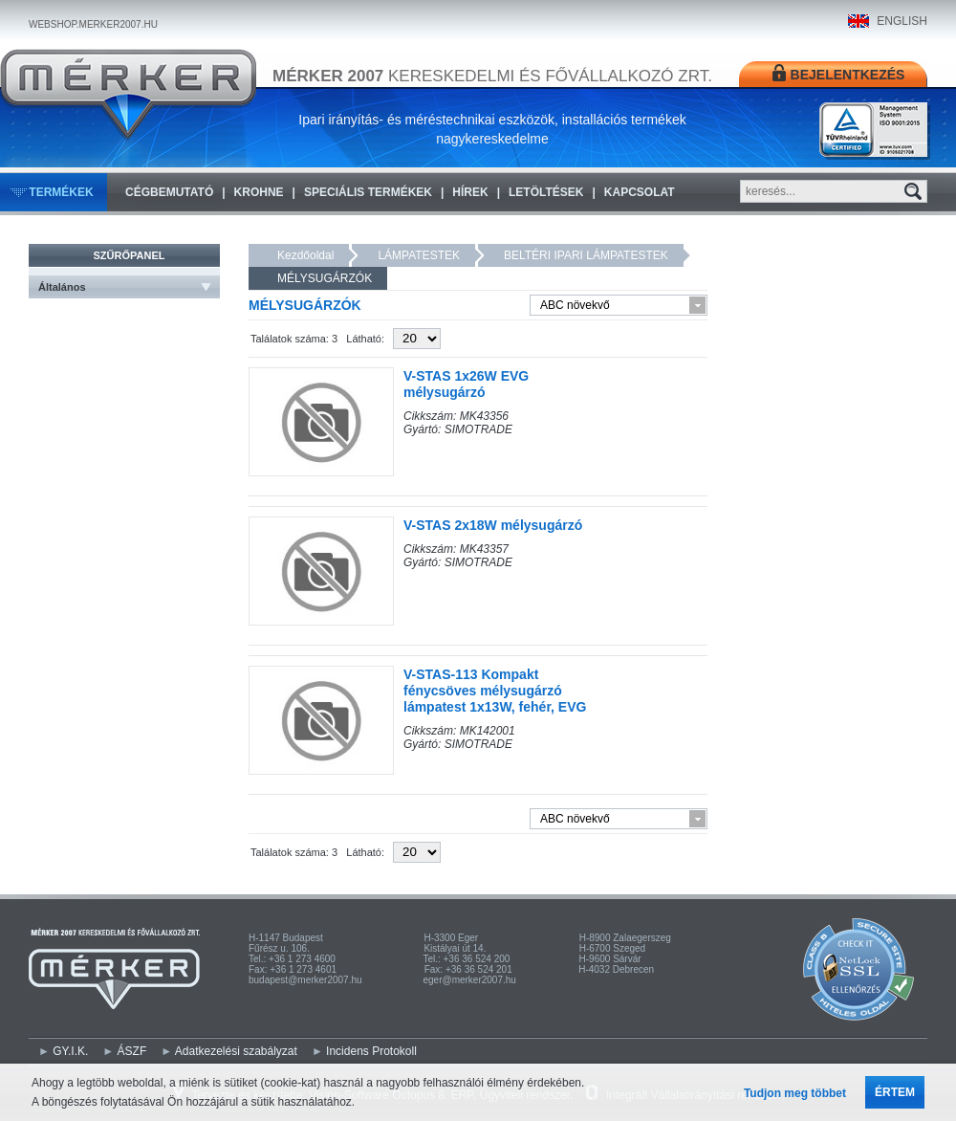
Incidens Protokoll (371, 1051)
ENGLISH (902, 21)
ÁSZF (132, 1051)
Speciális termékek (368, 192)
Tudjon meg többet (795, 1093)
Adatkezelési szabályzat (236, 1051)
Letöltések (546, 192)
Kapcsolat (639, 192)
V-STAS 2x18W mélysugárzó (492, 525)
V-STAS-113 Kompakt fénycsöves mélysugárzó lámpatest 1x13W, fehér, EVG (494, 690)
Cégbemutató (169, 192)
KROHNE (259, 192)
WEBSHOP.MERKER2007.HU (93, 24)
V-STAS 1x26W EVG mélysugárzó (466, 384)
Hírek (470, 192)
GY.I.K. (70, 1051)
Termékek (61, 192)
